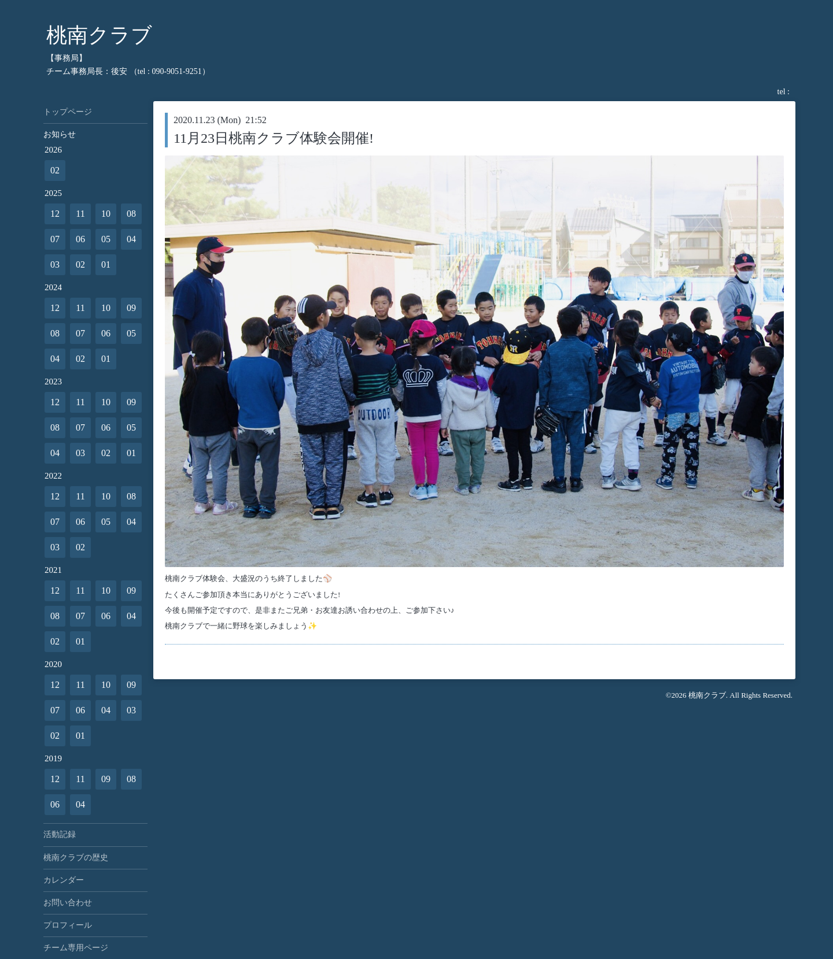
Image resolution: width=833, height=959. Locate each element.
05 (105, 239)
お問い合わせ (67, 902)
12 (55, 214)
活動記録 (59, 834)
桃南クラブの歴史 (75, 857)
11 (80, 214)
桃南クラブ (99, 35)
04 (131, 239)
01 (105, 264)
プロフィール (67, 925)
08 (131, 214)
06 (80, 239)
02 (55, 170)
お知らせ (59, 134)
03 (55, 264)
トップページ (67, 112)
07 (55, 239)
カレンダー (63, 880)
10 (105, 214)
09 (131, 308)
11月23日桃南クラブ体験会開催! (274, 138)
